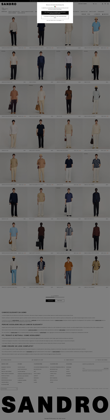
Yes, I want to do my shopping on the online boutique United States (55, 13)
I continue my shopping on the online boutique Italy (55, 17)
